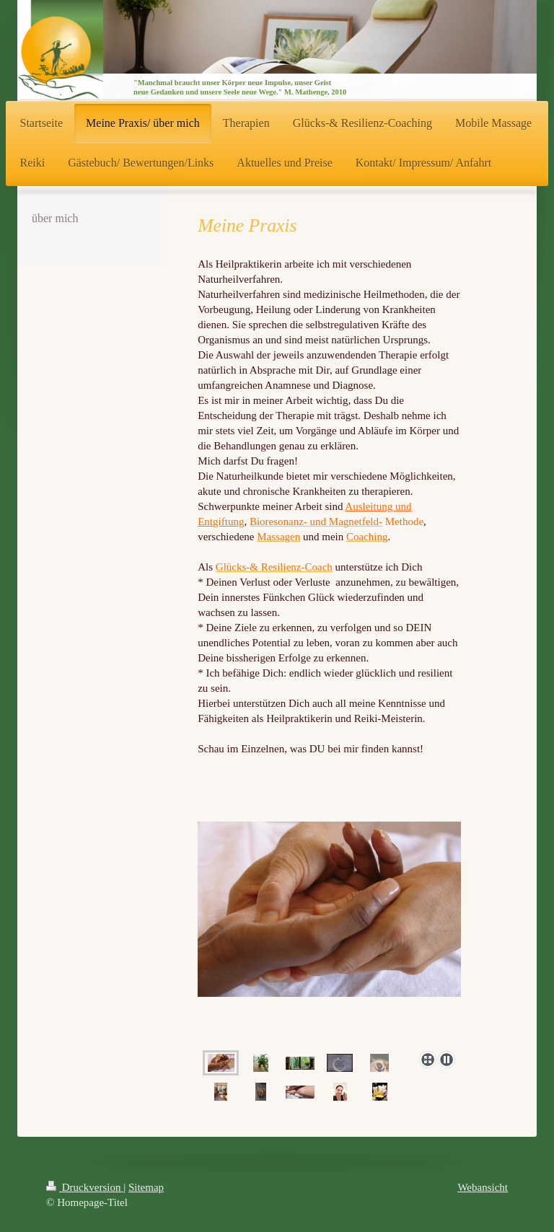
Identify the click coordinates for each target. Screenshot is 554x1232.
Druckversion (84, 1187)
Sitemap (146, 1187)
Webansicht (482, 1187)
